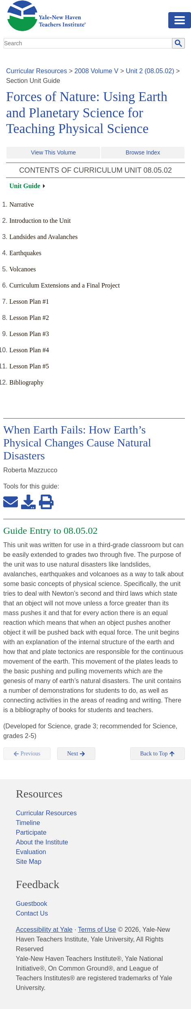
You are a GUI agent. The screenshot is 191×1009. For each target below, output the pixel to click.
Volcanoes (22, 269)
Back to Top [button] (157, 754)
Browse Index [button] (143, 152)
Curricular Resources (36, 71)
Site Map (28, 861)
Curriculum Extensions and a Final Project (64, 285)
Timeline (28, 822)
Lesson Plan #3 (29, 333)
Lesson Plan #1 (29, 301)
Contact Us (32, 913)
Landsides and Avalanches (43, 236)
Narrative (21, 204)
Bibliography (26, 382)
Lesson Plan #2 (29, 317)
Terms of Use (97, 929)
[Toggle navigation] (179, 20)
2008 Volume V (97, 71)
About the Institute (42, 842)
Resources (39, 794)
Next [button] (76, 754)
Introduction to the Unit (40, 220)
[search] (88, 43)
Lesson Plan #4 (29, 350)
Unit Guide (24, 185)
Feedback (37, 884)
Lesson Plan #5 (29, 366)
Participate (31, 832)
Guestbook (31, 903)
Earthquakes (25, 253)
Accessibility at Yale (44, 929)
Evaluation (31, 851)
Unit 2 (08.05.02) (150, 71)
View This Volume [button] (53, 152)
